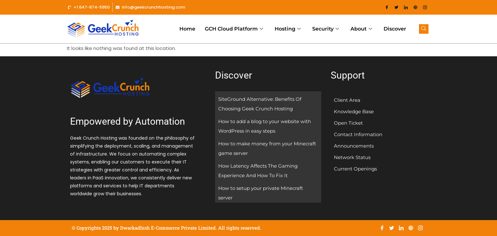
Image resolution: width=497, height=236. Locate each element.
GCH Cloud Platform (234, 29)
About (361, 29)
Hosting (288, 29)
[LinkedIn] (406, 7)
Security (325, 29)
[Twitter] (396, 7)
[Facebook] (387, 7)
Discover (395, 29)
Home (187, 29)
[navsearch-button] (424, 29)
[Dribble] (415, 7)
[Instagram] (425, 7)
